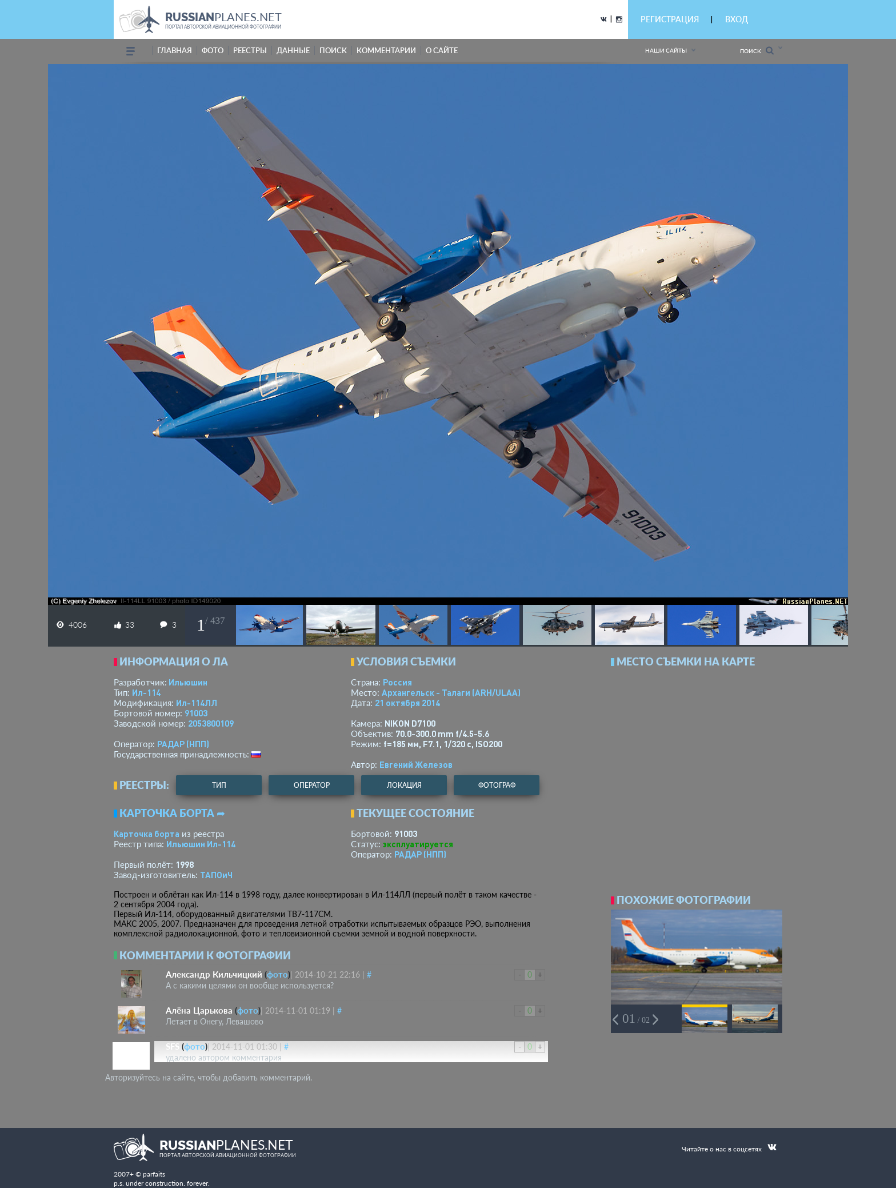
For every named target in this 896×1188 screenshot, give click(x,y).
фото (212, 50)
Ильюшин (188, 682)
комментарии (386, 50)
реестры (250, 50)
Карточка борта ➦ (172, 813)
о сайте (442, 50)
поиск (333, 50)
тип (219, 785)
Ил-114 (146, 692)
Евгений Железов (416, 764)
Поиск (757, 50)
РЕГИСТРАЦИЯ (670, 19)
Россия (397, 682)
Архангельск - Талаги (451, 692)
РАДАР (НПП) (183, 744)
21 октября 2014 (407, 702)
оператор (312, 785)
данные (293, 50)
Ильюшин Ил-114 (200, 844)
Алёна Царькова (199, 1010)
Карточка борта (146, 833)
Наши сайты (666, 50)
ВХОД (736, 19)
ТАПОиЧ (216, 875)
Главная (174, 50)
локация (404, 785)
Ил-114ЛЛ (196, 702)
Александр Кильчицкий (214, 974)
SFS (172, 1046)
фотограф (496, 785)
